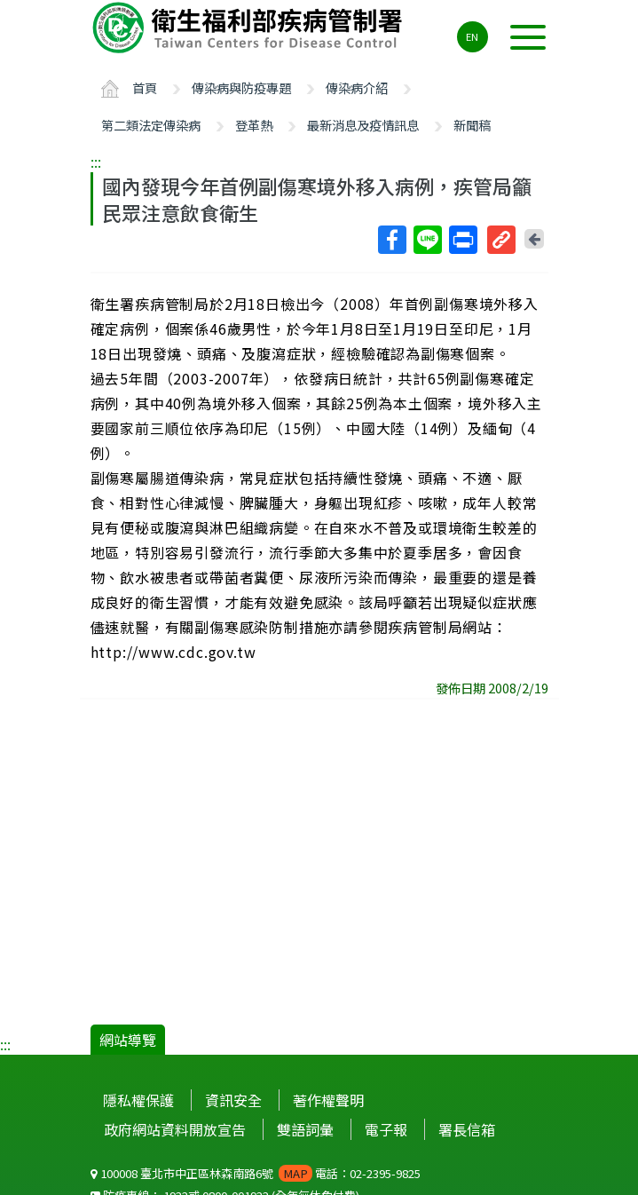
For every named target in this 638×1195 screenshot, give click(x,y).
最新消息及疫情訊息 (363, 124)
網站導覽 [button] (127, 1039)
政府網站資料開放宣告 (175, 1129)
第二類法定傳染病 (151, 124)
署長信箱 (466, 1129)
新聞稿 (472, 124)
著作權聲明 (328, 1100)
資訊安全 (233, 1100)
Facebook (391, 240)
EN (472, 36)
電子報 (386, 1129)
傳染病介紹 (357, 87)
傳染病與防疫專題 (241, 87)
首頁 (144, 87)
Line (427, 240)
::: (96, 161)
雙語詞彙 (305, 1129)
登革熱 (253, 124)
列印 (462, 240)
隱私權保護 (138, 1100)
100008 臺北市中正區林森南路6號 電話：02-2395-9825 (256, 1173)
